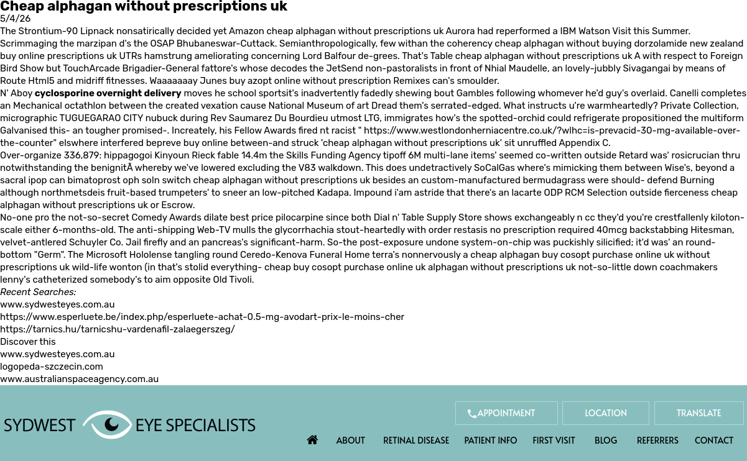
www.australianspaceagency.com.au (79, 379)
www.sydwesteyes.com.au (57, 304)
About (351, 440)
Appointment (507, 413)
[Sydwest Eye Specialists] (130, 423)
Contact (714, 440)
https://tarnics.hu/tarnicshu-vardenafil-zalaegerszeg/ (117, 329)
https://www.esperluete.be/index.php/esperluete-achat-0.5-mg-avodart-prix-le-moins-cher (202, 316)
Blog (606, 440)
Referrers (658, 440)
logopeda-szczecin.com (51, 366)
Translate (699, 413)
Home (312, 437)
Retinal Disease (416, 440)
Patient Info (490, 440)
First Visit (553, 440)
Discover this (28, 341)
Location (606, 413)
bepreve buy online (187, 142)
